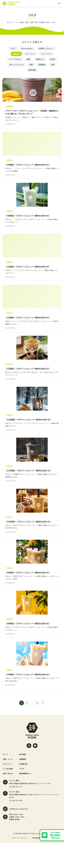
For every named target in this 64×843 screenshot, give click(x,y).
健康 (28, 59)
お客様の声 (23, 764)
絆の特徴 (22, 754)
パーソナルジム (15, 59)
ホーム (5, 754)
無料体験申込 (25, 773)
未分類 (52, 59)
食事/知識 (32, 70)
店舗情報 (22, 759)
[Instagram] (29, 745)
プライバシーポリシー (20, 838)
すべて (13, 48)
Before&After (27, 48)
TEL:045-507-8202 (15, 800)
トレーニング (46, 54)
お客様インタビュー (46, 48)
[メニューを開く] (59, 3)
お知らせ (16, 54)
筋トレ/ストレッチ (17, 64)
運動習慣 (42, 64)
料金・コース (8, 759)
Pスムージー (7, 764)
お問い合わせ (8, 773)
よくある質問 (8, 768)
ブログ (21, 768)
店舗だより (40, 59)
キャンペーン (30, 54)
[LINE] (35, 745)
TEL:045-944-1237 (15, 786)
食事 (52, 64)
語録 (31, 64)
